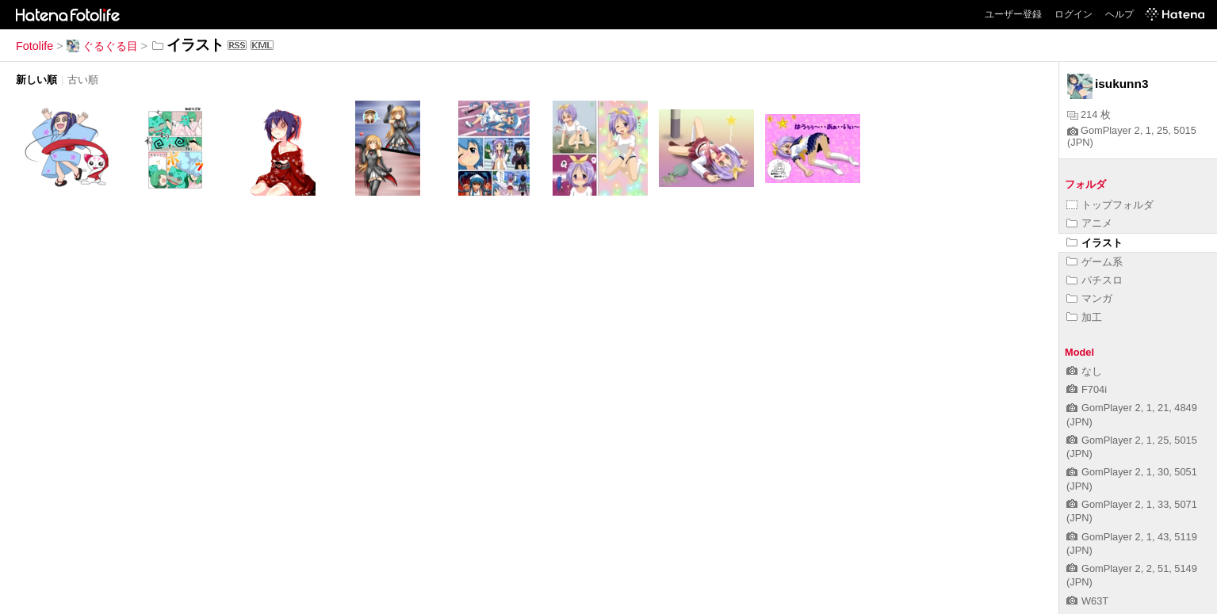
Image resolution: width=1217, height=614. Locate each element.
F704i (1086, 389)
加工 (1084, 317)
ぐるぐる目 (102, 46)
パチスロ (1094, 280)
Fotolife (34, 46)
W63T (1087, 601)
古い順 (82, 80)
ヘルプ (1119, 14)
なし (1084, 371)
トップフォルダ (1110, 205)
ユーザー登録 (1013, 14)
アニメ (1089, 223)
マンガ (1089, 298)
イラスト (1094, 243)
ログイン (1073, 14)
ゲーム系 (1094, 262)
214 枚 (1089, 114)
